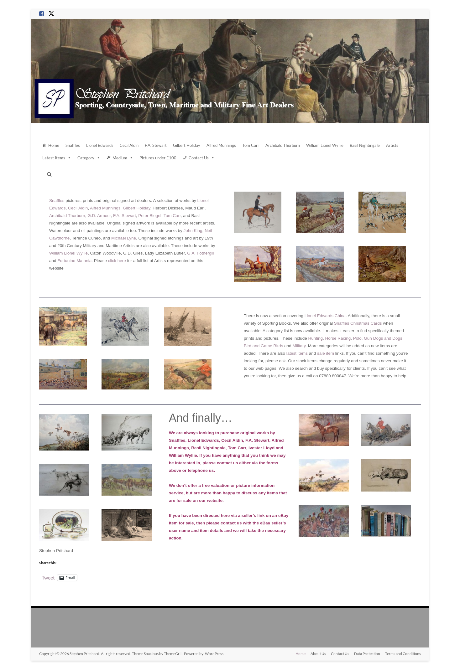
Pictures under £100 (157, 157)
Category (88, 158)
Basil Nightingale (365, 145)
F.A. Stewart (156, 145)
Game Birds (271, 345)
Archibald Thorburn (282, 145)
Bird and (251, 345)
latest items (297, 353)
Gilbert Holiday (186, 145)
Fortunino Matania (74, 260)
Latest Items (56, 158)
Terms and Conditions (403, 653)
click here (117, 260)
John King (193, 230)
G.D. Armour (99, 215)
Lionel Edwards (99, 145)
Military (299, 345)
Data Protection (367, 653)
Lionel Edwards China (325, 315)
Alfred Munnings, (106, 208)
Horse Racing (338, 338)
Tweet (48, 577)
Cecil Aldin (129, 145)
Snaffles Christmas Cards (358, 323)
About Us (318, 653)
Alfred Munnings (221, 145)
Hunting (315, 338)
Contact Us (202, 158)
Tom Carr (250, 145)
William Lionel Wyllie (324, 145)
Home (53, 145)
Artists (392, 145)
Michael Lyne (123, 238)
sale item (325, 353)
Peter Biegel (149, 215)
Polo (357, 338)
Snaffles (72, 145)
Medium (122, 158)
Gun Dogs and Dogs (383, 338)
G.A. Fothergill (200, 253)
